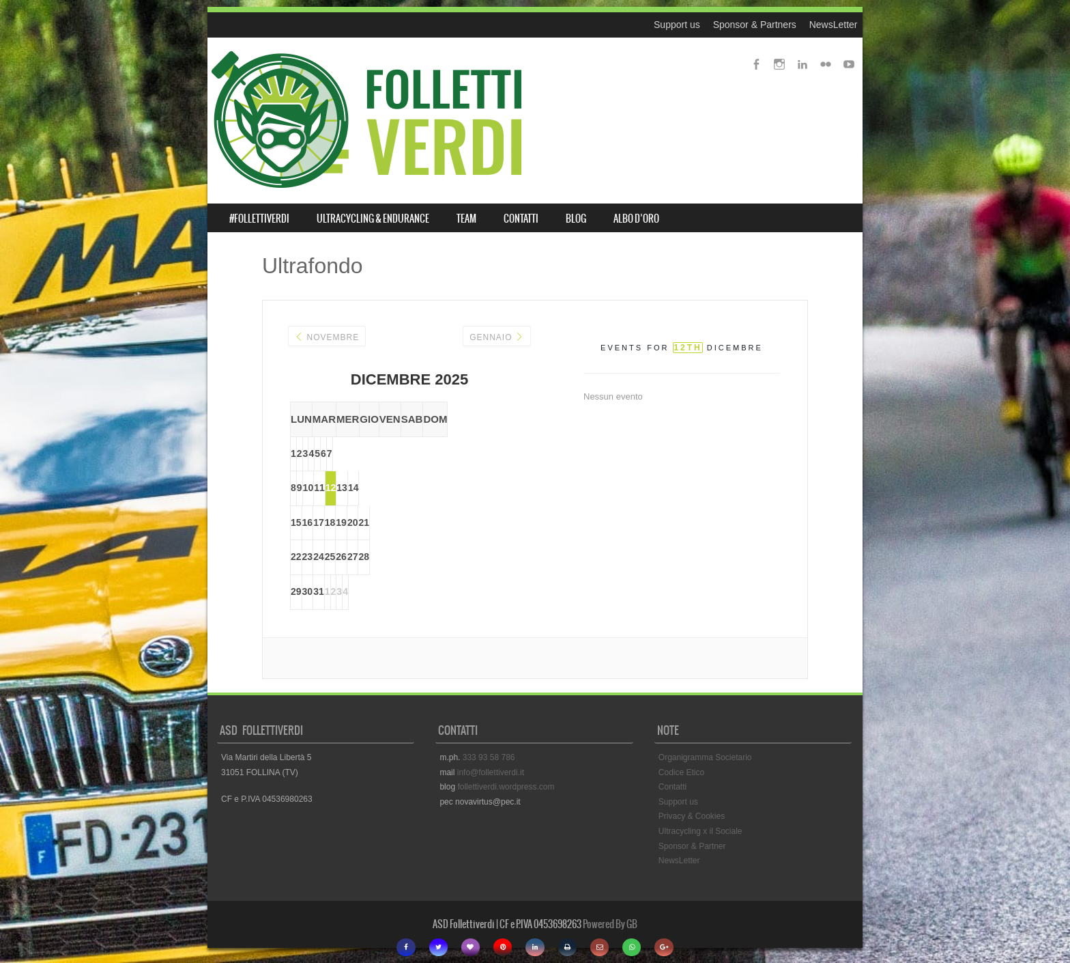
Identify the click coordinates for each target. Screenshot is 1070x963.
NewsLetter (833, 24)
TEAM (466, 218)
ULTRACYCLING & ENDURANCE (373, 218)
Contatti (672, 789)
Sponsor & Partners (754, 24)
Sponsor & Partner (692, 847)
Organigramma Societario (705, 759)
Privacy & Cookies (692, 818)
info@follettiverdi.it (490, 774)
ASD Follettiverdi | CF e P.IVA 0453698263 (507, 926)
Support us (677, 24)
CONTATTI (521, 218)
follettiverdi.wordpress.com (505, 789)
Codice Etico (681, 774)
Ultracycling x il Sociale (700, 832)
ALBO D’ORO (636, 218)
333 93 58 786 (489, 759)
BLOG (576, 218)
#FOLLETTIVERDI (259, 218)
